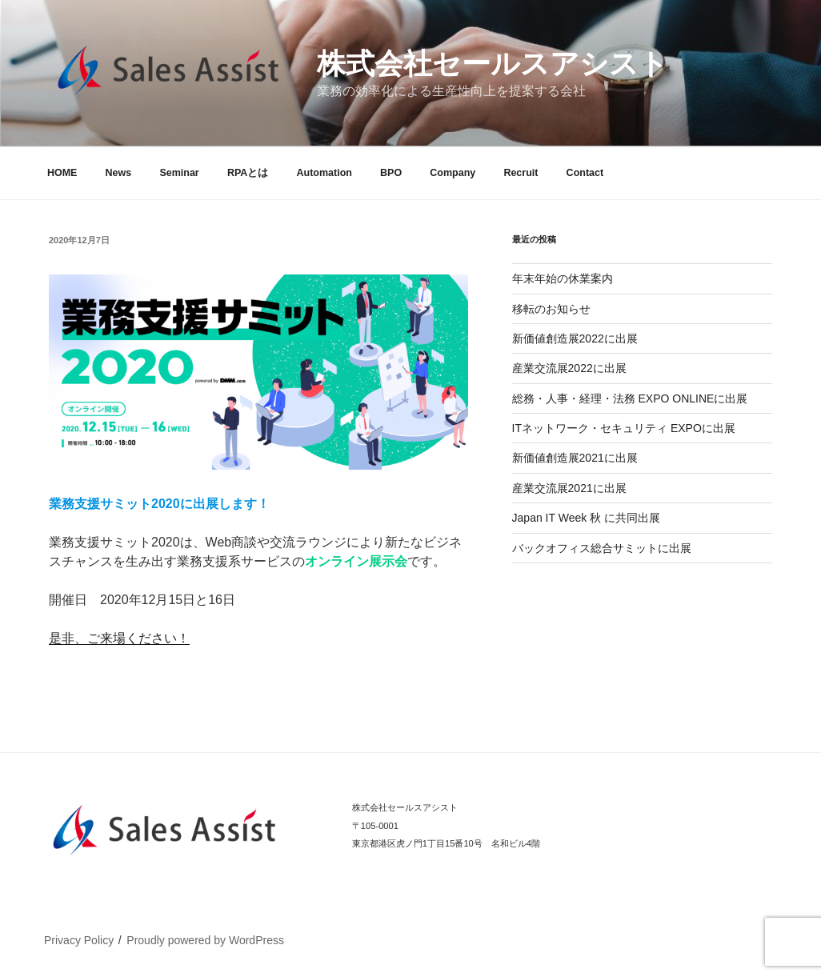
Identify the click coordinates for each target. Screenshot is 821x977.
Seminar (178, 172)
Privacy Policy (79, 940)
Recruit (520, 172)
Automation (323, 172)
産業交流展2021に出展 (569, 488)
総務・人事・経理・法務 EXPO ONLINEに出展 (630, 398)
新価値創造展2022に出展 (575, 338)
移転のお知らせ (551, 308)
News (119, 172)
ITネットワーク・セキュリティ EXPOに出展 (623, 428)
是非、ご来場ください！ (119, 638)
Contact (585, 172)
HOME (62, 172)
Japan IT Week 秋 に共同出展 (586, 517)
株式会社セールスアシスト (492, 63)
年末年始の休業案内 (562, 278)
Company (452, 172)
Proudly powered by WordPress (205, 940)
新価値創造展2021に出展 (575, 457)
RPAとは (247, 172)
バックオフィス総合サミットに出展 (601, 548)
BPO (391, 172)
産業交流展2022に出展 (569, 368)
